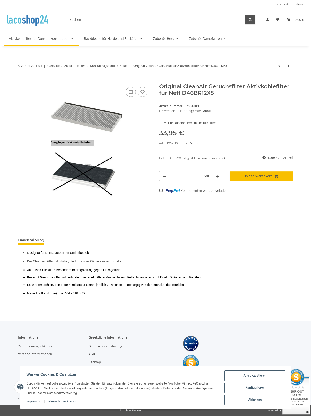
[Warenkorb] (295, 19)
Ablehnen (254, 400)
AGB (92, 354)
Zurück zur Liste (31, 66)
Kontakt (282, 4)
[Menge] (185, 176)
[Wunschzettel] (278, 19)
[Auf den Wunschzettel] (142, 92)
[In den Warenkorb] (21, 80)
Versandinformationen (35, 354)
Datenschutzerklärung (62, 402)
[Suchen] (155, 19)
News (299, 4)
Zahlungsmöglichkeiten (35, 346)
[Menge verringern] (164, 176)
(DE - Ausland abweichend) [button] (208, 158)
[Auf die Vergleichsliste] (131, 92)
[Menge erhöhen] (217, 176)
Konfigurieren (254, 388)
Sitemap (95, 362)
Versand (196, 143)
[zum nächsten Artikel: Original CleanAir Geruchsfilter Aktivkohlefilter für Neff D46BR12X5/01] (288, 66)
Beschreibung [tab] (31, 240)
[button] (268, 19)
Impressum (35, 402)
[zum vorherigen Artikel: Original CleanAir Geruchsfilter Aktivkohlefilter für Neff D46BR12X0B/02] (279, 66)
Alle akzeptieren (254, 376)
